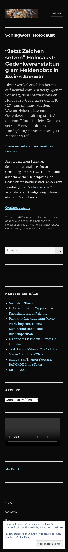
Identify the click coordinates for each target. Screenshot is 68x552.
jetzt (25, 224)
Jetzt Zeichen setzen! (35, 187)
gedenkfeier (12, 220)
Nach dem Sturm (21, 303)
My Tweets (13, 469)
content (11, 511)
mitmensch (36, 224)
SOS (55, 224)
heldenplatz (42, 220)
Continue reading (17, 207)
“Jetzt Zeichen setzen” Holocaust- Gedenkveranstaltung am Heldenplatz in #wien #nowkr (32, 64)
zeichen (26, 228)
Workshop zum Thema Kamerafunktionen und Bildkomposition (26, 329)
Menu (57, 13)
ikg (20, 224)
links (8, 520)
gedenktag (27, 220)
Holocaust (11, 224)
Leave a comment (44, 228)
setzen (48, 224)
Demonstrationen (48, 217)
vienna (9, 228)
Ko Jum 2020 (18, 369)
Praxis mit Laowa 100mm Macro (32, 318)
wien (17, 228)
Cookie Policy (23, 537)
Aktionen (31, 217)
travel (9, 502)
